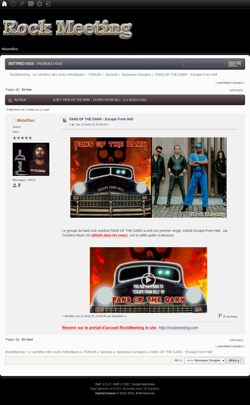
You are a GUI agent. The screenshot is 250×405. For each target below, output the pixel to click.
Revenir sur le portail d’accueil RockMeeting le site (109, 328)
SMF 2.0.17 (103, 384)
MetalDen (26, 120)
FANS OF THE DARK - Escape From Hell (101, 119)
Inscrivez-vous (49, 64)
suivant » (238, 83)
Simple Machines (143, 384)
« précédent (223, 83)
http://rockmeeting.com (178, 328)
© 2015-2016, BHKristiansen (125, 393)
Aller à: (179, 360)
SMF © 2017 (121, 384)
